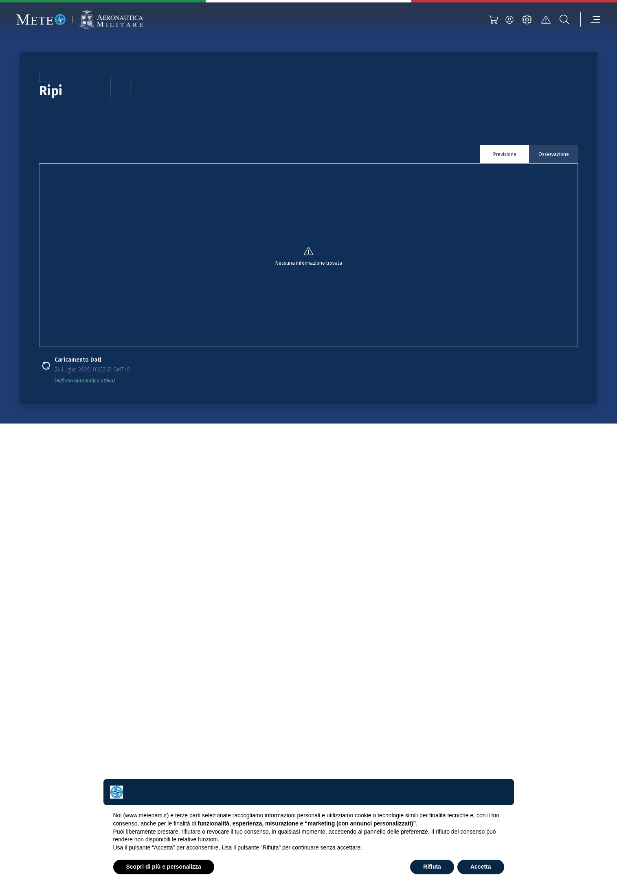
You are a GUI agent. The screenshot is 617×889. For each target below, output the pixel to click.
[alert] (546, 19)
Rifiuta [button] (432, 866)
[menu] (590, 19)
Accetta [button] (480, 866)
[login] (509, 19)
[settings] (527, 19)
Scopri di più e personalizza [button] (163, 866)
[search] (564, 19)
